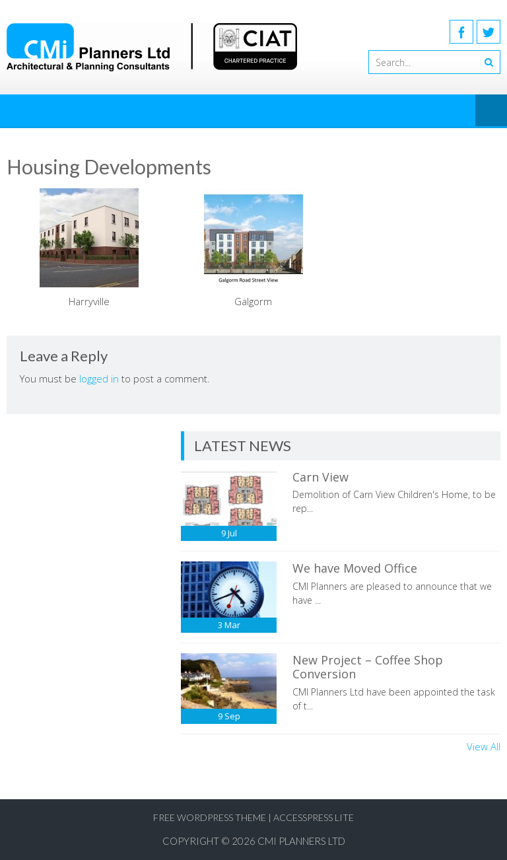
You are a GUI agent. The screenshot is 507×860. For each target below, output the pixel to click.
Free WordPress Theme (209, 817)
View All (483, 746)
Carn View (320, 477)
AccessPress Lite (313, 817)
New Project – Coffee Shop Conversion (367, 667)
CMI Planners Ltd (301, 841)
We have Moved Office (354, 568)
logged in (99, 378)
